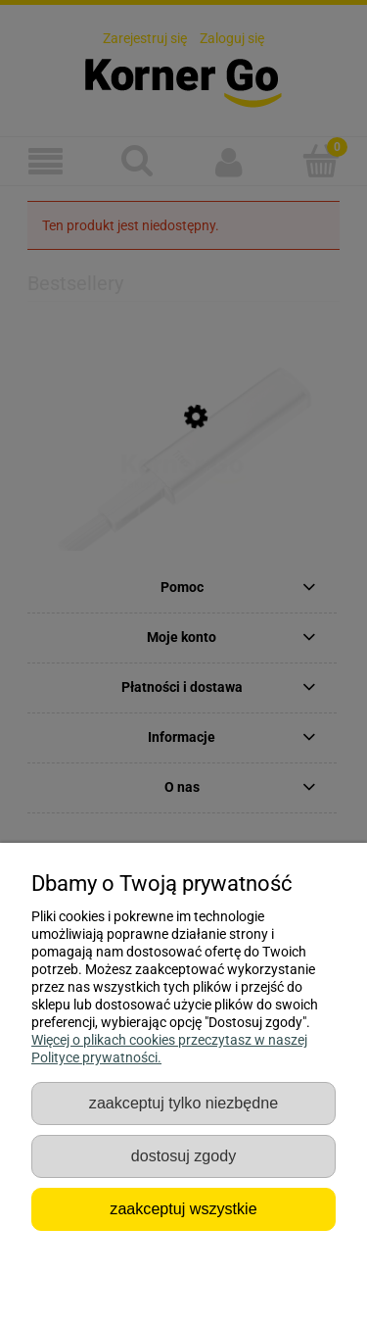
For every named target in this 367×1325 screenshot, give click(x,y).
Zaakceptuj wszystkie (183, 1208)
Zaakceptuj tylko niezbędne (183, 1102)
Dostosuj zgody (183, 1155)
